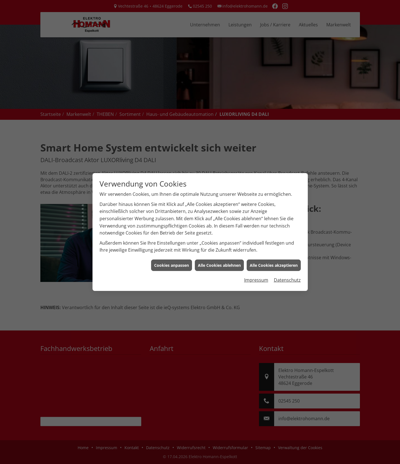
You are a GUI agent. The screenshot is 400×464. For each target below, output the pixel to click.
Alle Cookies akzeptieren (274, 260)
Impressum (256, 275)
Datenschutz (287, 275)
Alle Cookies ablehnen (219, 260)
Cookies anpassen (171, 260)
